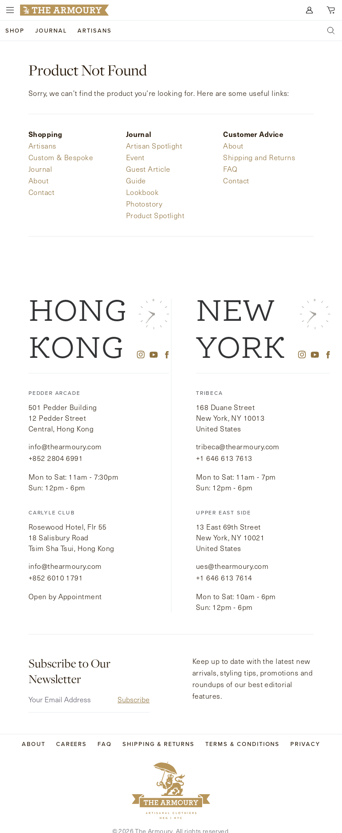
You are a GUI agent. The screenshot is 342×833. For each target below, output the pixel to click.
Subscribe (134, 686)
